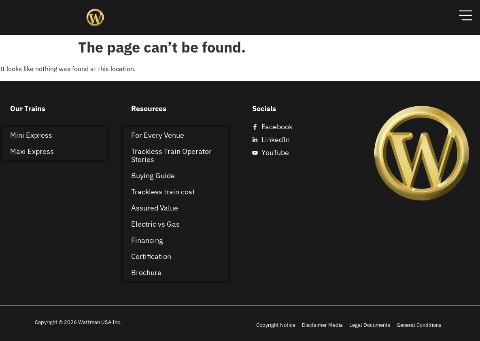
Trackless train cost (163, 191)
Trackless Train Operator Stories (171, 155)
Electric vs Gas (155, 224)
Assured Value (154, 208)
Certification (151, 256)
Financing (147, 240)
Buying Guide (153, 175)
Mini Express (31, 135)
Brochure (146, 272)
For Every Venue (157, 135)
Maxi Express (32, 151)
